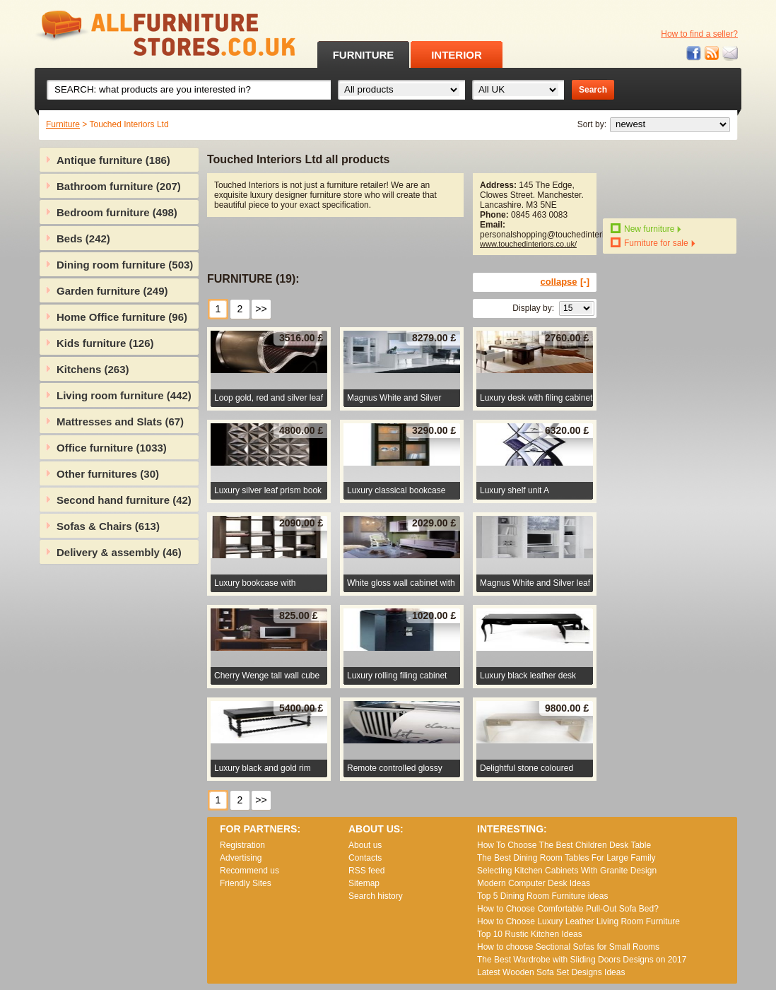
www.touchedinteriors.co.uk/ (528, 244)
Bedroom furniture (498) (117, 212)
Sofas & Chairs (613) (108, 526)
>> (260, 308)
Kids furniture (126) (105, 343)
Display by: (533, 308)
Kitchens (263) (93, 369)
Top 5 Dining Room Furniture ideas (542, 896)
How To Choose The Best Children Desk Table (564, 845)
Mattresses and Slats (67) (120, 422)
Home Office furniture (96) (122, 317)
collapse (559, 281)
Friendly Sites (245, 883)
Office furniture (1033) (112, 448)
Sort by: (591, 124)
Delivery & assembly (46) (119, 552)
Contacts (365, 858)
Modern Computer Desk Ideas (533, 883)
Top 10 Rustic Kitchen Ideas (529, 934)
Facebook (694, 53)
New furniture (649, 229)
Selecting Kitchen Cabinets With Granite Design (567, 871)
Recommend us (249, 871)
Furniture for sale (656, 243)
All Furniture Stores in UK (133, 33)
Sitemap (364, 883)
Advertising (240, 858)
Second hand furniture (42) (124, 500)
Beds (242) (83, 238)
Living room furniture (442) (124, 395)
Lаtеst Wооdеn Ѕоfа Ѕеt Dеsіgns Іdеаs (551, 972)
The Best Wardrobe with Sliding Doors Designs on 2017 (581, 960)
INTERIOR (456, 55)
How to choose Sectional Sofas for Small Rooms (568, 947)
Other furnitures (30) (108, 474)
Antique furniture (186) (113, 160)
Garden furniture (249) (112, 291)
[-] (584, 281)
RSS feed (712, 53)
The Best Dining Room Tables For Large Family (566, 858)
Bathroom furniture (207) (119, 186)
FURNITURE (363, 55)
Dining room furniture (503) (125, 265)
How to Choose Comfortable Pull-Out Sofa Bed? (568, 909)
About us (365, 845)
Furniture (63, 124)
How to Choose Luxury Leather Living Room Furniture (578, 921)
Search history (375, 896)
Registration (242, 845)
